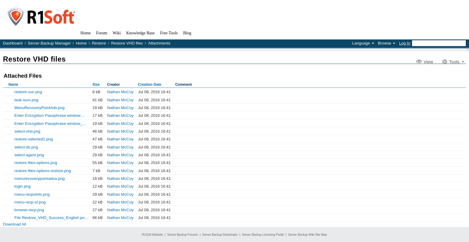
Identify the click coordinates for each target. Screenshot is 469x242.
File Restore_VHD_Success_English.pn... (51, 217)
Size (96, 84)
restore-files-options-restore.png (42, 171)
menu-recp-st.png (29, 202)
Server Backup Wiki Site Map (307, 234)
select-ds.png (26, 147)
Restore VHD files (127, 43)
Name (13, 84)
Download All (14, 224)
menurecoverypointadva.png (39, 178)
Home (81, 43)
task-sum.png (26, 100)
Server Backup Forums (182, 234)
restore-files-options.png (35, 162)
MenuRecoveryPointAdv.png (39, 107)
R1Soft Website (152, 234)
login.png (22, 186)
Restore (99, 43)
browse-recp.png (29, 210)
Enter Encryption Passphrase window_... (50, 123)
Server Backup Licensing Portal (263, 234)
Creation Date (149, 84)
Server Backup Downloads (219, 234)
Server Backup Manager (49, 43)
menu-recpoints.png (32, 194)
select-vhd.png (27, 131)
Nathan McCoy (120, 92)
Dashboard (12, 43)
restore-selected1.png (33, 139)
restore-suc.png (28, 92)
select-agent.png (29, 155)
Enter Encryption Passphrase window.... (49, 115)
